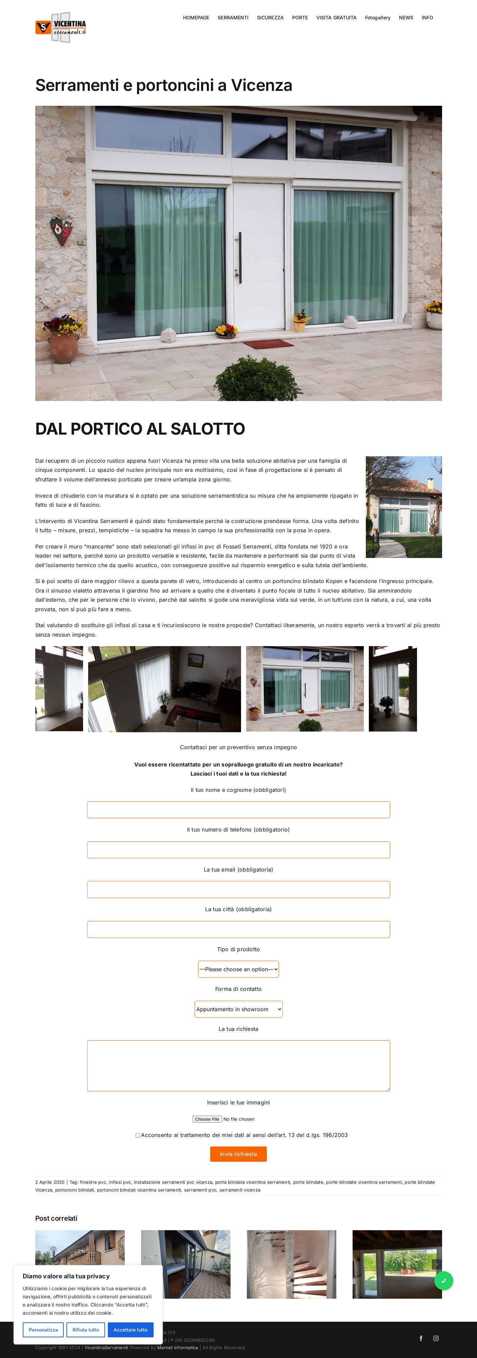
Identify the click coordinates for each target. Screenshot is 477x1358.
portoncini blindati (74, 1190)
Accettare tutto (130, 1330)
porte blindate (308, 1182)
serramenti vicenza (239, 1190)
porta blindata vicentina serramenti (252, 1182)
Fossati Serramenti (247, 546)
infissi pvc (120, 1182)
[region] (88, 1304)
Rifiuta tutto (86, 1330)
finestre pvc (93, 1182)
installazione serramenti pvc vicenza (173, 1182)
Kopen (334, 581)
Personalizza (43, 1330)
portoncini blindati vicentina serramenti (139, 1190)
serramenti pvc (200, 1190)
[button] (443, 1280)
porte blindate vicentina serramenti (364, 1182)
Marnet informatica (177, 1347)
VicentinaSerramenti (106, 1347)
